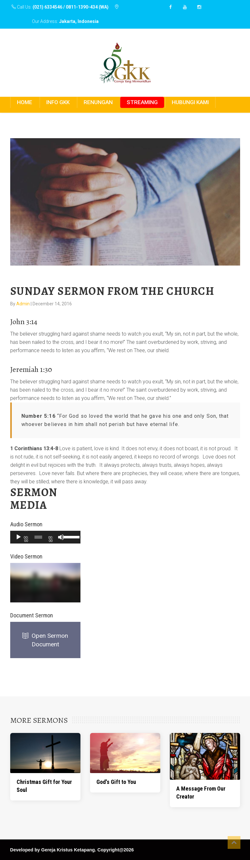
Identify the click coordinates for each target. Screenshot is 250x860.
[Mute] (61, 537)
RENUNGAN (98, 102)
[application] (45, 537)
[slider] (38, 537)
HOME (24, 102)
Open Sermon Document (45, 640)
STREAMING (142, 102)
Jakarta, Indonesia (79, 21)
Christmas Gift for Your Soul (44, 785)
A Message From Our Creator (200, 792)
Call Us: (60, 7)
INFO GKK (58, 102)
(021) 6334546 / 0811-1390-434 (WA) (71, 7)
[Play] (18, 537)
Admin (23, 303)
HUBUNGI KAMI (190, 102)
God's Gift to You (116, 781)
